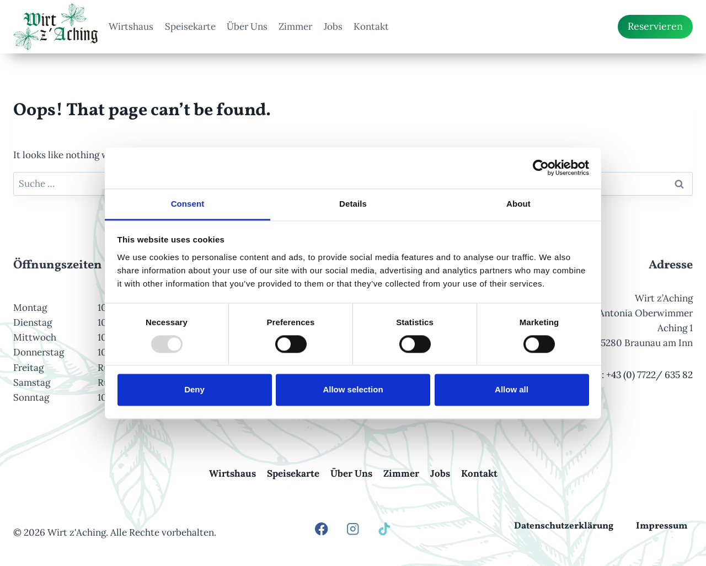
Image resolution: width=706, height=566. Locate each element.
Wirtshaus (131, 26)
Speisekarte (190, 26)
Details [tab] (353, 203)
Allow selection (353, 390)
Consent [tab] (188, 203)
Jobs (333, 26)
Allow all (511, 390)
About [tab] (518, 203)
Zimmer (295, 26)
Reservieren (655, 26)
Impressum (661, 526)
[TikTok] (385, 529)
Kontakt (371, 26)
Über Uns (247, 26)
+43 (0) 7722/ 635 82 (649, 375)
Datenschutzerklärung (563, 526)
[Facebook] (322, 529)
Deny (194, 390)
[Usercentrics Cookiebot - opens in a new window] (541, 167)
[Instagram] (353, 529)
